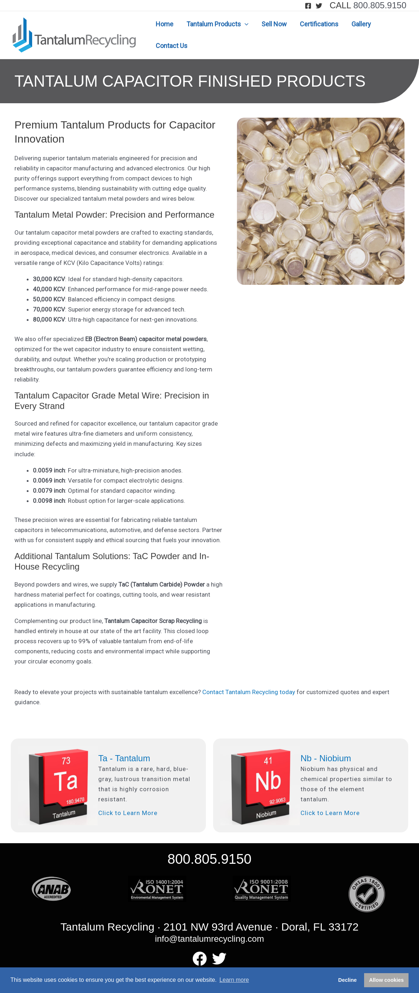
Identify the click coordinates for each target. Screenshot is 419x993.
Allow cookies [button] (386, 980)
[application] (245, 24)
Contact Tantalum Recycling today (248, 692)
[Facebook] (308, 6)
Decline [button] (347, 980)
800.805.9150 (379, 5)
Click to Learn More (127, 812)
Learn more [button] (234, 980)
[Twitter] (319, 6)
